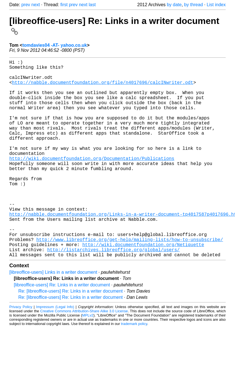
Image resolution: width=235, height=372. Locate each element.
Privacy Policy (20, 351)
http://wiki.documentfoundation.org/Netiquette (143, 286)
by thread (193, 4)
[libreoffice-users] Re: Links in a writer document (62, 328)
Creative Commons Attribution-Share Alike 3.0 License (84, 355)
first (64, 4)
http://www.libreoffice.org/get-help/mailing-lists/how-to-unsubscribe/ (129, 280)
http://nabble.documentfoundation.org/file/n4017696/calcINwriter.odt (102, 88)
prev (25, 4)
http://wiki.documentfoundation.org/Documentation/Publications (91, 181)
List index (216, 4)
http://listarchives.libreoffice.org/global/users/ (113, 292)
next (35, 4)
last (92, 4)
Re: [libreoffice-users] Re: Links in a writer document (70, 335)
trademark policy (134, 368)
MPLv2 (88, 359)
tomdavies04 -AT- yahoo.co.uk (54, 45)
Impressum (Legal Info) (55, 351)
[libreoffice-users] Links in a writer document (53, 316)
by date (174, 4)
